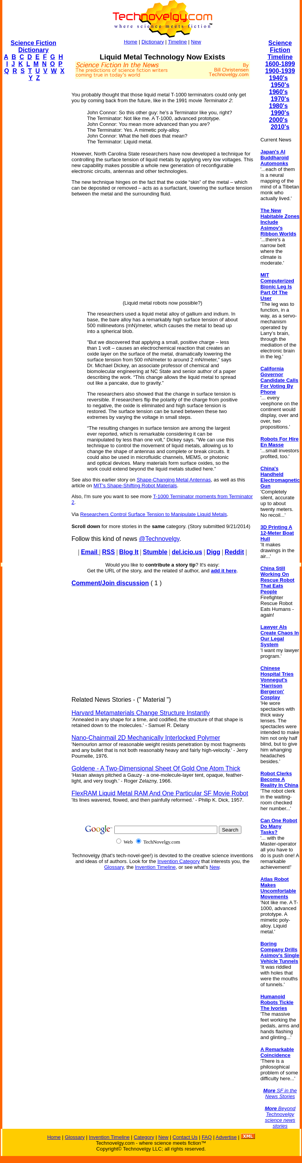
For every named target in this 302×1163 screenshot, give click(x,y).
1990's (280, 113)
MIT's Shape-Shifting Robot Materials (135, 485)
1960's (278, 92)
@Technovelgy (159, 538)
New (196, 42)
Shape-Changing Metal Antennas (174, 480)
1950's (280, 85)
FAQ (207, 1137)
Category (144, 1137)
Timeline (177, 42)
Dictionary (152, 42)
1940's (278, 78)
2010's (280, 127)
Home (131, 42)
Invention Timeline (155, 867)
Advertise (226, 1137)
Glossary (114, 867)
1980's (278, 106)
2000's (278, 120)
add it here (224, 571)
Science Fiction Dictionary (33, 46)
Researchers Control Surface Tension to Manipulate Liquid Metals (153, 514)
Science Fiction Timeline (280, 50)
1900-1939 (280, 71)
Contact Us (185, 1137)
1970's (280, 99)
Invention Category (178, 861)
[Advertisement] (33, 204)
